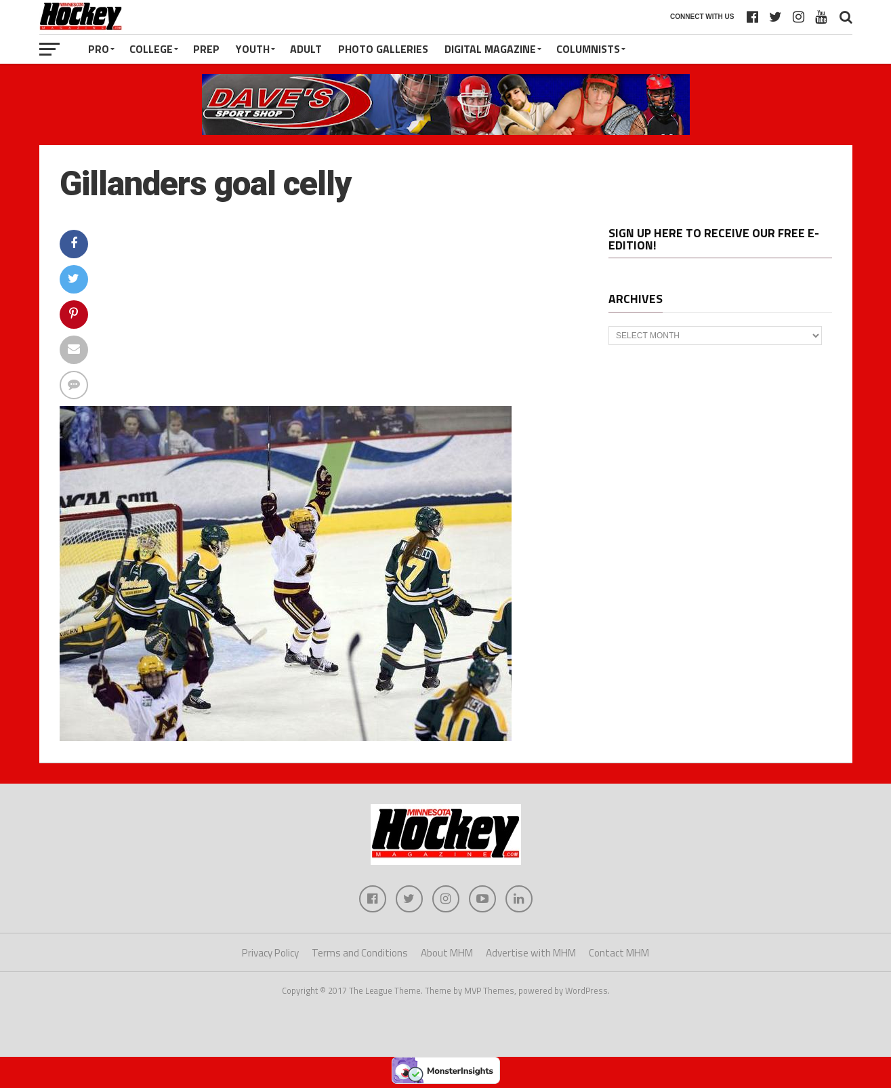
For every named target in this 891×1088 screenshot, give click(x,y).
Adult (306, 49)
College (151, 49)
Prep (206, 49)
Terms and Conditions (360, 953)
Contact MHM (619, 953)
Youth (253, 49)
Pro (98, 49)
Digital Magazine (490, 49)
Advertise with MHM (531, 953)
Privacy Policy (270, 953)
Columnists (588, 49)
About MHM (447, 953)
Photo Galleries (383, 49)
